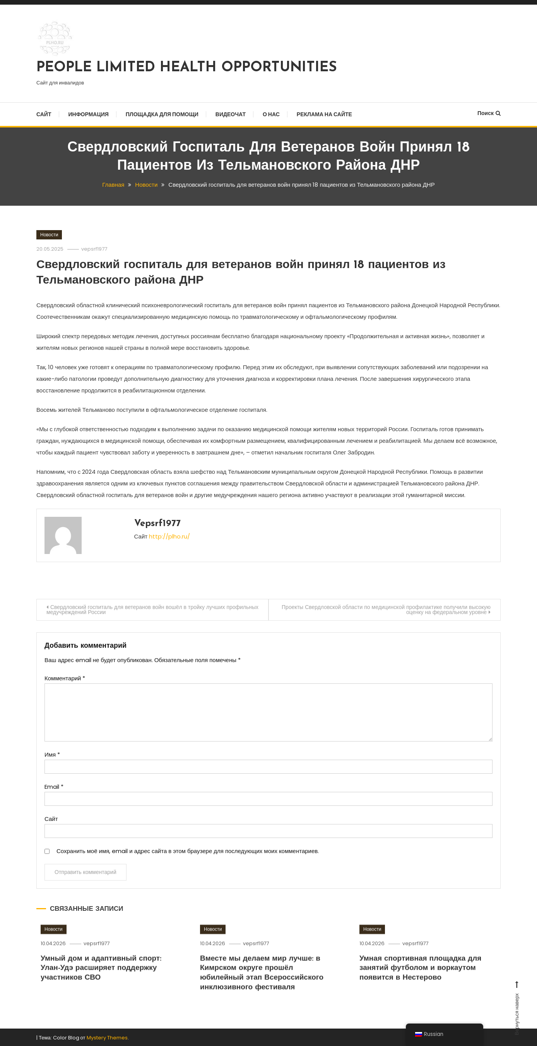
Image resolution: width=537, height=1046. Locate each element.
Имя (52, 753)
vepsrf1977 (94, 248)
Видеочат (230, 114)
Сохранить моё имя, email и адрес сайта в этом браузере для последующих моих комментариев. (187, 850)
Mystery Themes (107, 1037)
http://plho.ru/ (169, 535)
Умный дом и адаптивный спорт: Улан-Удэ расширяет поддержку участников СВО (101, 988)
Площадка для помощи (162, 114)
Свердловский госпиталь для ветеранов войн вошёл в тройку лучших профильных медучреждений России (135, 608)
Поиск (489, 113)
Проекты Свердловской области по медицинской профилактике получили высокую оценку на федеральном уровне (386, 608)
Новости (49, 234)
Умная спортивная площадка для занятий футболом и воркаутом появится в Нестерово (420, 988)
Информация (88, 114)
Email (53, 785)
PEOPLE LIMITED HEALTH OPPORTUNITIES (186, 68)
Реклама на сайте (324, 114)
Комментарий (64, 677)
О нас (271, 114)
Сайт (43, 114)
